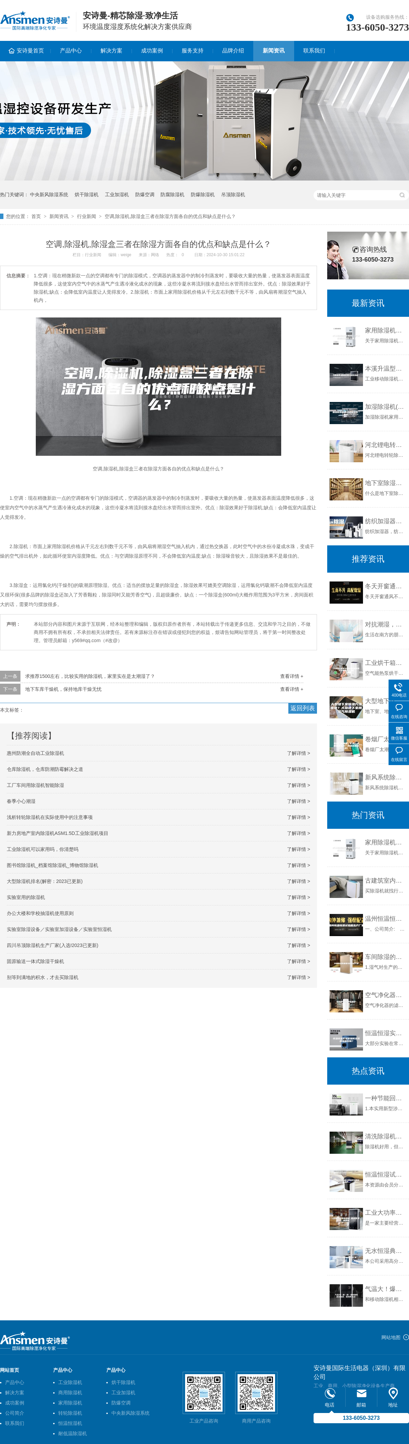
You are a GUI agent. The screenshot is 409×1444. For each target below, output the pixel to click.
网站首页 (9, 1370)
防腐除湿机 (172, 194)
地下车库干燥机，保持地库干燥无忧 (63, 689)
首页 (36, 216)
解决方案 (111, 50)
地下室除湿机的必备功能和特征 (385, 483)
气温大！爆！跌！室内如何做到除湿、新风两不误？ (385, 1289)
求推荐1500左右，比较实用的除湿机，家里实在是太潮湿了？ (90, 676)
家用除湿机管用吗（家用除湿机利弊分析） (385, 330)
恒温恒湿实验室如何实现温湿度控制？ (385, 1033)
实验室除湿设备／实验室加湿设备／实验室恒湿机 (59, 929)
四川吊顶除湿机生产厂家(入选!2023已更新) (52, 945)
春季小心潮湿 (21, 801)
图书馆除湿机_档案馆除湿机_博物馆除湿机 (52, 865)
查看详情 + (291, 676)
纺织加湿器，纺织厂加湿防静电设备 (385, 521)
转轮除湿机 (70, 1413)
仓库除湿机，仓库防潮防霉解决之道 (45, 769)
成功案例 (152, 50)
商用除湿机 (70, 1392)
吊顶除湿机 (233, 194)
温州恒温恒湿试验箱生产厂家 (385, 918)
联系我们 (314, 50)
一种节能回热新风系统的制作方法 (385, 1098)
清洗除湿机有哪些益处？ (385, 1136)
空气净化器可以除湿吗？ (385, 995)
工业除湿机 (70, 1382)
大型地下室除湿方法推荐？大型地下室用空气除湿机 (385, 701)
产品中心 (71, 50)
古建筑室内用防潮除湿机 (385, 880)
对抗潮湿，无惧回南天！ (385, 624)
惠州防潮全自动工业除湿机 (35, 753)
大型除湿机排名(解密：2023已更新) (44, 881)
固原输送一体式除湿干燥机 (35, 961)
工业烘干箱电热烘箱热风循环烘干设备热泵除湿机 (385, 662)
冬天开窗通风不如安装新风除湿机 (385, 586)
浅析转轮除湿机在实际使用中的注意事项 (50, 817)
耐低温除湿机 (72, 1433)
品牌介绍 (233, 50)
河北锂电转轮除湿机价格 (385, 444)
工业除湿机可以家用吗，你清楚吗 (42, 849)
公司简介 (14, 1413)
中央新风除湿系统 (49, 194)
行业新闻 (86, 216)
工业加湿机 (117, 194)
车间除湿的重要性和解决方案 (385, 956)
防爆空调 (144, 194)
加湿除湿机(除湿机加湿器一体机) (385, 406)
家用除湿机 (70, 1403)
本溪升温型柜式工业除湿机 (385, 368)
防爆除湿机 (203, 194)
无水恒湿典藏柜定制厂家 (385, 1250)
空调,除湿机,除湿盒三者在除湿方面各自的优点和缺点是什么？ (170, 216)
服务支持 (192, 50)
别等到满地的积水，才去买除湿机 (42, 977)
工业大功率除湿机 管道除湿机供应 (385, 1212)
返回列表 (302, 708)
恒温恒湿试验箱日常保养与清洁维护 (385, 1174)
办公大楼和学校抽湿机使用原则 (40, 913)
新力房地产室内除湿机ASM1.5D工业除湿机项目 (57, 833)
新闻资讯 (274, 50)
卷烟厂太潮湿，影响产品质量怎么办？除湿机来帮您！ (385, 739)
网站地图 (390, 1337)
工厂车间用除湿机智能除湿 (35, 785)
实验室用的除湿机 (26, 897)
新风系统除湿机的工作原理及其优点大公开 (385, 777)
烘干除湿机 (87, 194)
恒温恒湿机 (70, 1423)
